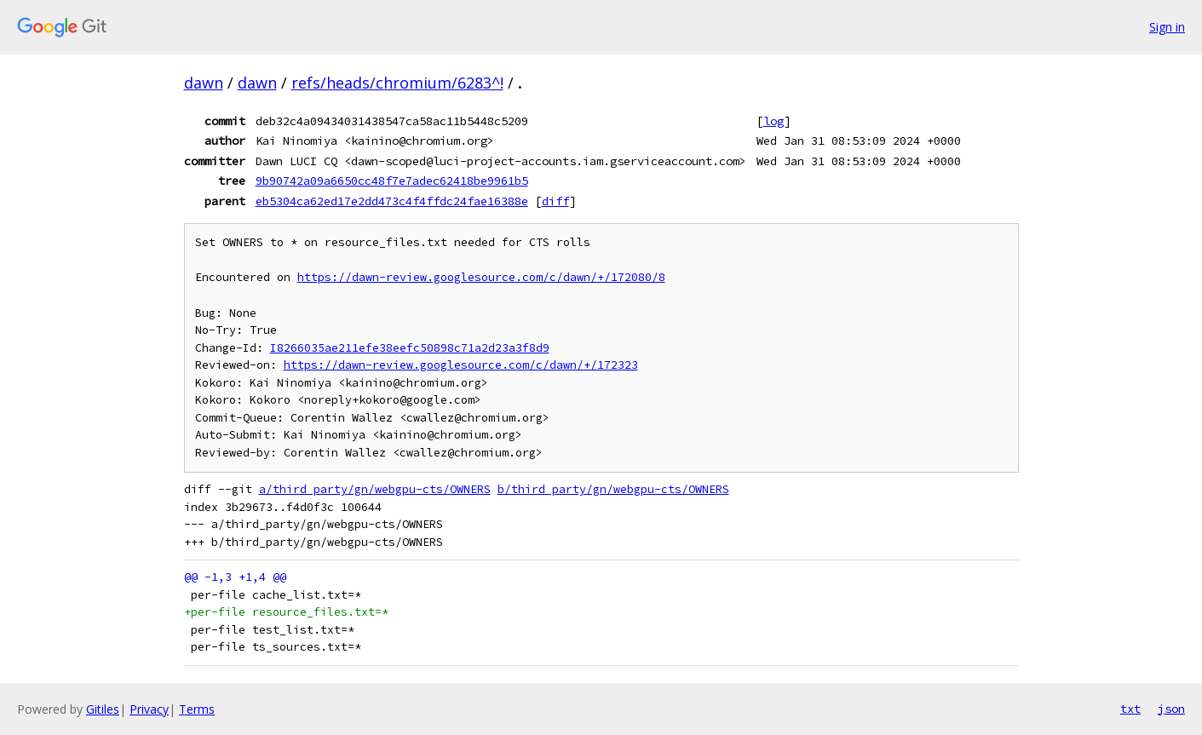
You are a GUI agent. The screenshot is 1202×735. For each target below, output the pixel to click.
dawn (203, 82)
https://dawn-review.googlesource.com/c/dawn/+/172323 (461, 365)
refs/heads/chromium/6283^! (397, 82)
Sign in (1167, 27)
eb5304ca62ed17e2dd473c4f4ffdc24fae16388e (392, 201)
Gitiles (102, 709)
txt (1130, 708)
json (1171, 708)
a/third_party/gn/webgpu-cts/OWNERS (375, 489)
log (773, 121)
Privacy (149, 709)
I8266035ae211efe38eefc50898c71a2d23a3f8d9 (409, 348)
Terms (197, 709)
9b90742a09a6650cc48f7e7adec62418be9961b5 (392, 180)
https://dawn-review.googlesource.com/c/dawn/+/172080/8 (481, 277)
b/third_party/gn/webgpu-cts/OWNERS (613, 489)
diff (555, 201)
